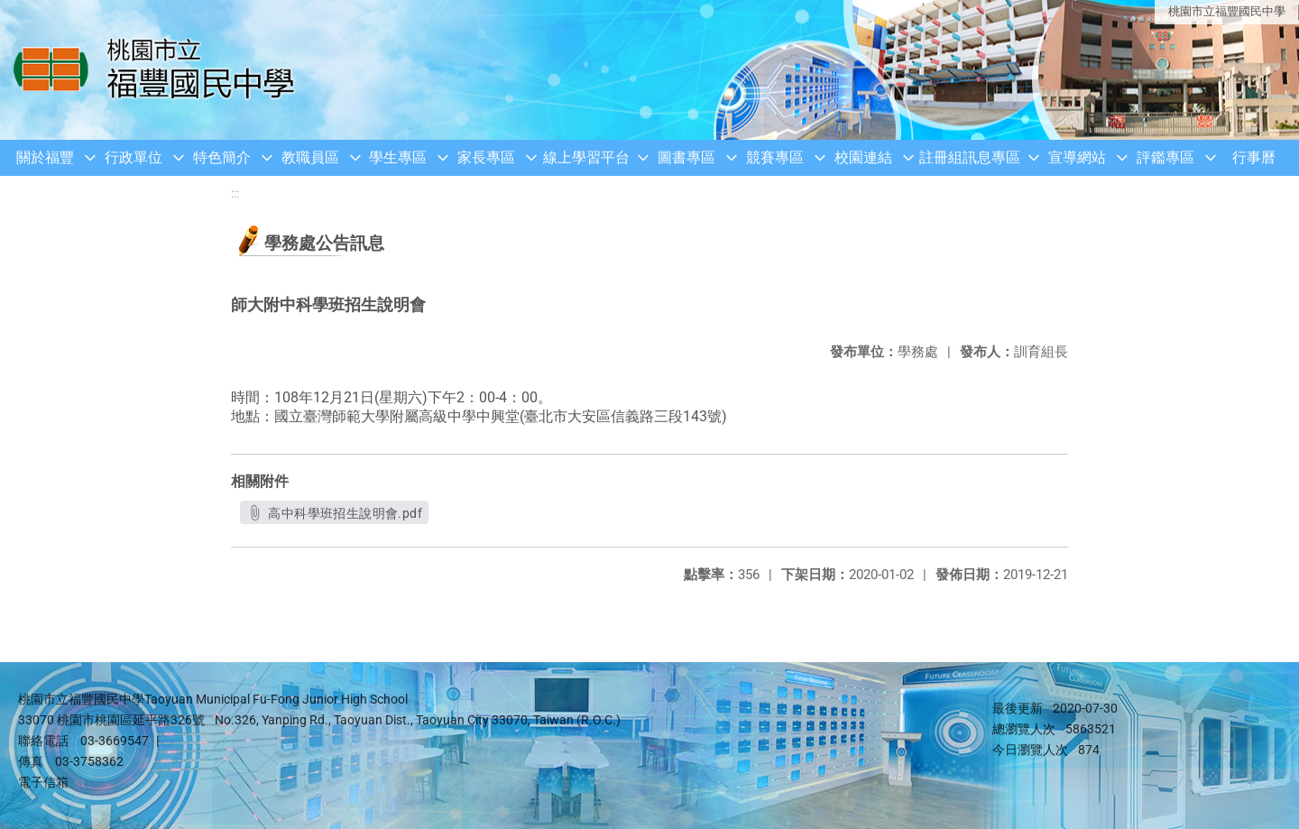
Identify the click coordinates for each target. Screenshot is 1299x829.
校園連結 (863, 157)
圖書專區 (686, 157)
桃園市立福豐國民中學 (1226, 11)
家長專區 (486, 157)
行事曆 (1254, 157)
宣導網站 (1077, 157)
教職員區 (310, 157)
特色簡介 (222, 157)
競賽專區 (775, 157)
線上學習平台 (586, 157)
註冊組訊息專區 (969, 157)
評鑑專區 (1165, 157)
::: (235, 193)
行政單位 (133, 157)
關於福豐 (45, 157)
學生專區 (398, 157)
